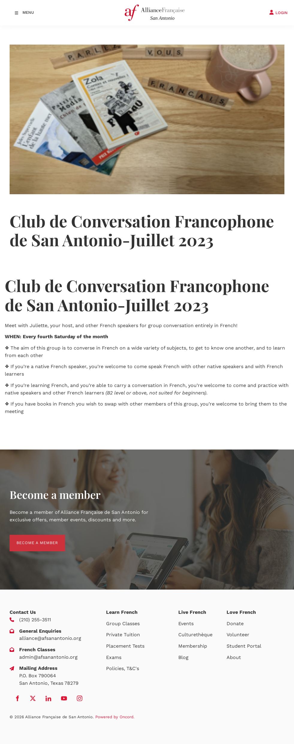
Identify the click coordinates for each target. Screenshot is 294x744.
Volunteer (238, 634)
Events (186, 623)
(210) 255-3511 (35, 619)
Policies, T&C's (122, 668)
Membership (192, 646)
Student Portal (244, 646)
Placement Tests (125, 646)
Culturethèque (195, 634)
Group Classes (123, 623)
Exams (113, 657)
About (234, 657)
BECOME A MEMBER (30, 538)
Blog (183, 657)
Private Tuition (123, 634)
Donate (235, 623)
